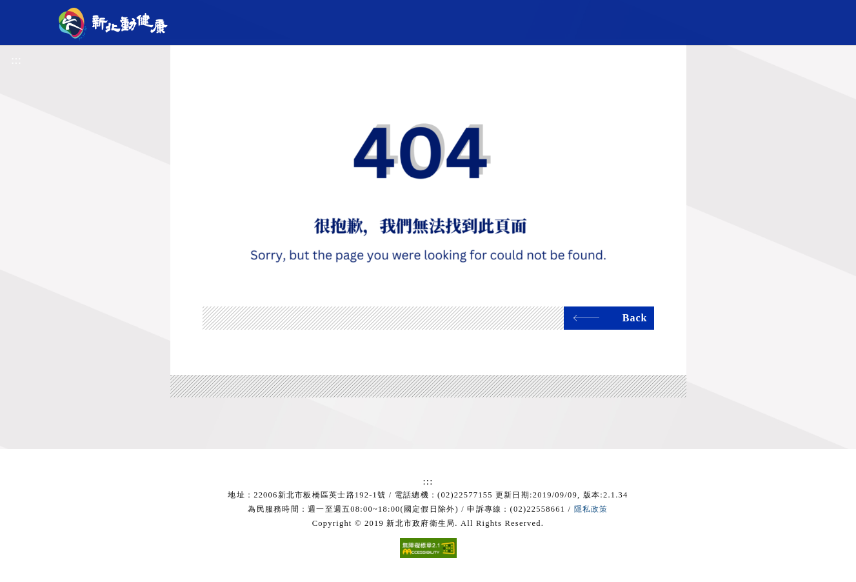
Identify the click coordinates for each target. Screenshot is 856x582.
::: (16, 59)
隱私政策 (591, 509)
